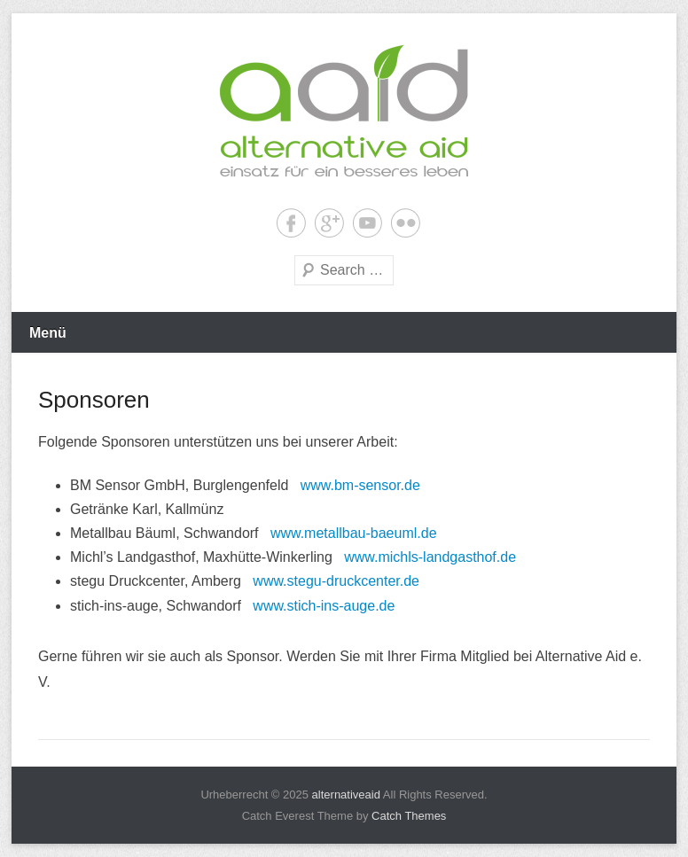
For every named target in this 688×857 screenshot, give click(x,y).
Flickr (405, 223)
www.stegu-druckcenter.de (336, 580)
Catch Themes (408, 815)
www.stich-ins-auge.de (324, 605)
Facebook (291, 223)
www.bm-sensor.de (360, 485)
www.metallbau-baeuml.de (353, 533)
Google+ (329, 223)
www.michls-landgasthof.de (430, 557)
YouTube (367, 223)
